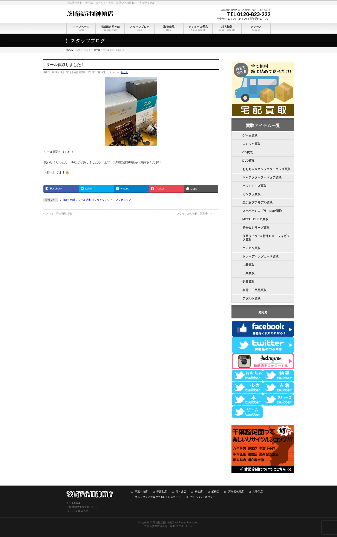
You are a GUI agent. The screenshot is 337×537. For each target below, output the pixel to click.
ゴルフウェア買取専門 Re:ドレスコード (158, 497)
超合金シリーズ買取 (256, 227)
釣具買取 (248, 281)
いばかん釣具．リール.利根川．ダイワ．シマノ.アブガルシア (95, 199)
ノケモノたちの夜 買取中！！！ (198, 213)
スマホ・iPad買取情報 (57, 213)
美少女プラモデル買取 (257, 202)
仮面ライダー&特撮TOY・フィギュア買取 (266, 237)
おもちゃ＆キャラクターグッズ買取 (266, 169)
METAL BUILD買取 (255, 219)
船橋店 (215, 491)
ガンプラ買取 (251, 194)
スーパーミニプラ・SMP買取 (262, 211)
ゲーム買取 (249, 135)
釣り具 (124, 72)
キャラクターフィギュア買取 (262, 177)
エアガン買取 (251, 248)
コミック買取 (251, 144)
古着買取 (248, 265)
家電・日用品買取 (254, 290)
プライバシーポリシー (202, 497)
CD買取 (247, 152)
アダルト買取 (251, 298)
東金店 (199, 491)
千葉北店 (161, 491)
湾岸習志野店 (236, 491)
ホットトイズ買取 (254, 186)
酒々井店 (181, 491)
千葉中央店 (141, 491)
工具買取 (248, 273)
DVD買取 (248, 160)
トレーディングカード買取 (260, 256)
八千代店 (258, 491)
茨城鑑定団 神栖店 (163, 522)
